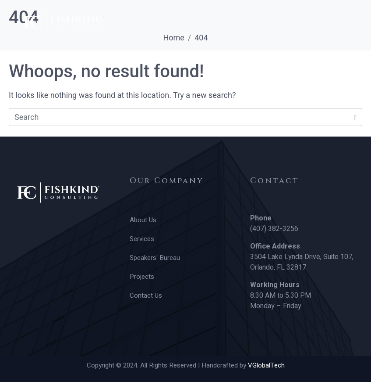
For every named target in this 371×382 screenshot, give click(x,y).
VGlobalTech (266, 365)
